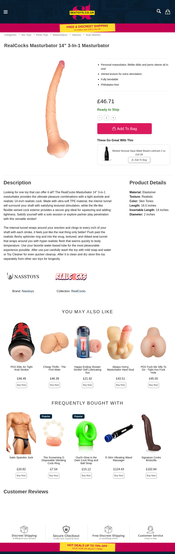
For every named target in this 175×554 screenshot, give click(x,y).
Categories (10, 34)
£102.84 (151, 469)
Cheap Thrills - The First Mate (54, 368)
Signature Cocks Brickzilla (151, 459)
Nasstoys (28, 291)
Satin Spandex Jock (21, 457)
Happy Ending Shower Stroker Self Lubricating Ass (87, 369)
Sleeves (76, 34)
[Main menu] (5, 11)
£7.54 (53, 469)
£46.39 (54, 378)
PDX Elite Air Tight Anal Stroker (21, 368)
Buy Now (21, 385)
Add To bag (124, 129)
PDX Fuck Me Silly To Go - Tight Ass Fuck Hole (153, 369)
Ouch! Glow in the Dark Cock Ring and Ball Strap (86, 460)
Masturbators (60, 34)
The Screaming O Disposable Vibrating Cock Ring (54, 460)
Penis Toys (42, 34)
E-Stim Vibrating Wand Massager (118, 459)
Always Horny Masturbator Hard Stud (120, 368)
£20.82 (21, 469)
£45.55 (153, 378)
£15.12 (86, 469)
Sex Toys (26, 34)
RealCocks (78, 291)
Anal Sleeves (93, 34)
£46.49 (21, 378)
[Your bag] (167, 11)
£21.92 (87, 378)
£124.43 (118, 469)
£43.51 (120, 378)
